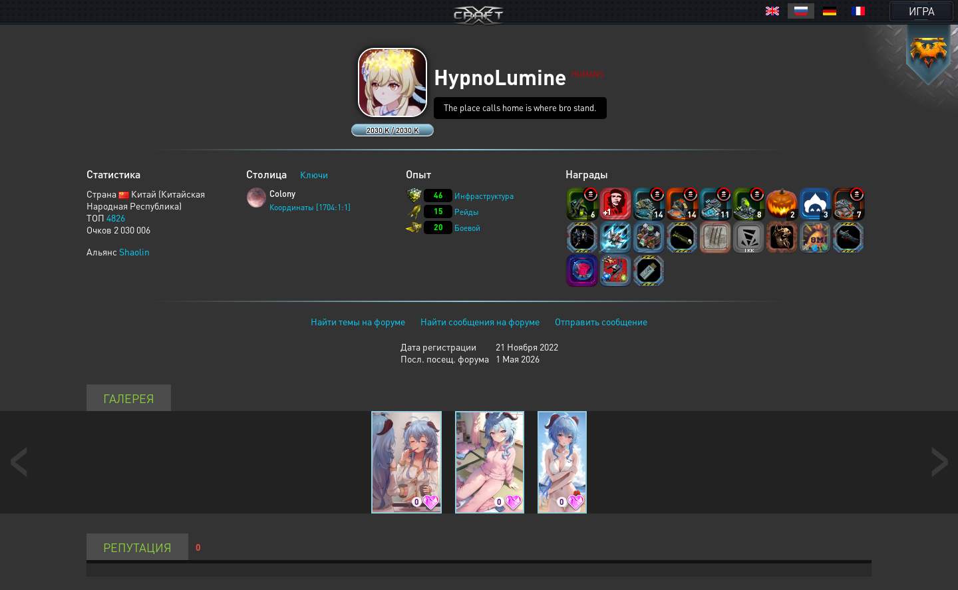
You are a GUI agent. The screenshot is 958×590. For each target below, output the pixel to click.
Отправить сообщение (601, 321)
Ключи (314, 174)
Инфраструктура (484, 196)
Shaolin (134, 251)
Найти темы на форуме (358, 321)
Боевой (467, 228)
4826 (115, 217)
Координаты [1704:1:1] (310, 207)
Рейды (466, 212)
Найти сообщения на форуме (480, 321)
